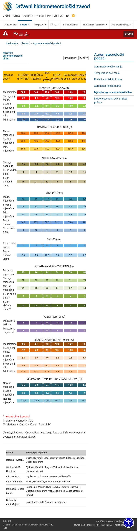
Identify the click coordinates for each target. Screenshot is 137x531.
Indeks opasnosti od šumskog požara (110, 100)
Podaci (25, 24)
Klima (54, 24)
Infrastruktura (71, 24)
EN (55, 16)
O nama (6, 16)
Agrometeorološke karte (107, 85)
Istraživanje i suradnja (95, 24)
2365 (109, 525)
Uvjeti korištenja (19, 525)
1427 (96, 525)
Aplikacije (28, 16)
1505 (103, 525)
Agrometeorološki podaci (47, 43)
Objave (17, 16)
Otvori (129, 34)
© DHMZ (7, 521)
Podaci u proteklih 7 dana (108, 79)
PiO (49, 16)
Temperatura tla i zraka (107, 73)
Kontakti (40, 16)
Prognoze (40, 24)
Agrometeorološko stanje (108, 66)
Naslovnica (10, 24)
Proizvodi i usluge (121, 24)
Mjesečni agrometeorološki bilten (113, 92)
